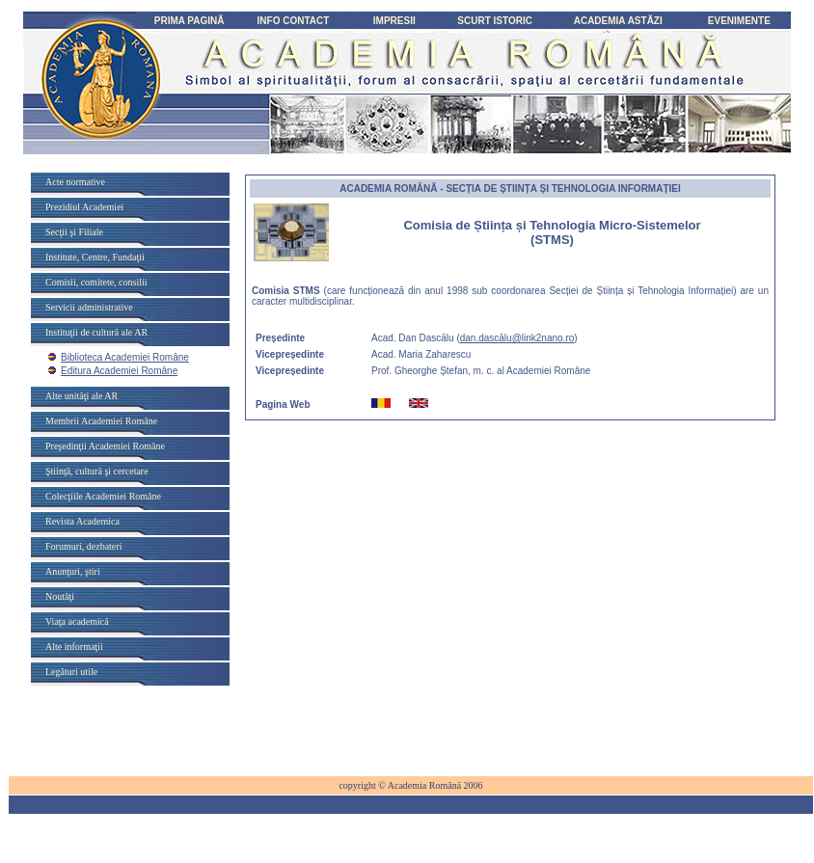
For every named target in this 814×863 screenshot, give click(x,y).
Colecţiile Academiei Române (103, 496)
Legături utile (71, 671)
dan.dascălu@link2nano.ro (517, 338)
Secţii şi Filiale (74, 232)
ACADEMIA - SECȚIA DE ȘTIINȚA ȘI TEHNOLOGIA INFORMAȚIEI (510, 188)
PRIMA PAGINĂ (189, 20)
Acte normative (75, 181)
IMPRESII (394, 20)
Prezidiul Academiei (84, 207)
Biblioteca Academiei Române (125, 357)
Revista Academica (82, 521)
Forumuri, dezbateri (83, 546)
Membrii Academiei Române (101, 421)
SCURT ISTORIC (494, 20)
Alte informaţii (74, 646)
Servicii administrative (89, 307)
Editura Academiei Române (119, 370)
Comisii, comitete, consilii (96, 282)
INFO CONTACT (294, 20)
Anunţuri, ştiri (72, 571)
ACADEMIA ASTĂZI (618, 20)
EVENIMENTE (739, 20)
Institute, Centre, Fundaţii (95, 257)
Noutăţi (59, 596)
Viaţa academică (77, 621)
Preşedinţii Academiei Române (105, 446)
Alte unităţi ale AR (81, 396)
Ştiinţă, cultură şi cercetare (97, 471)
